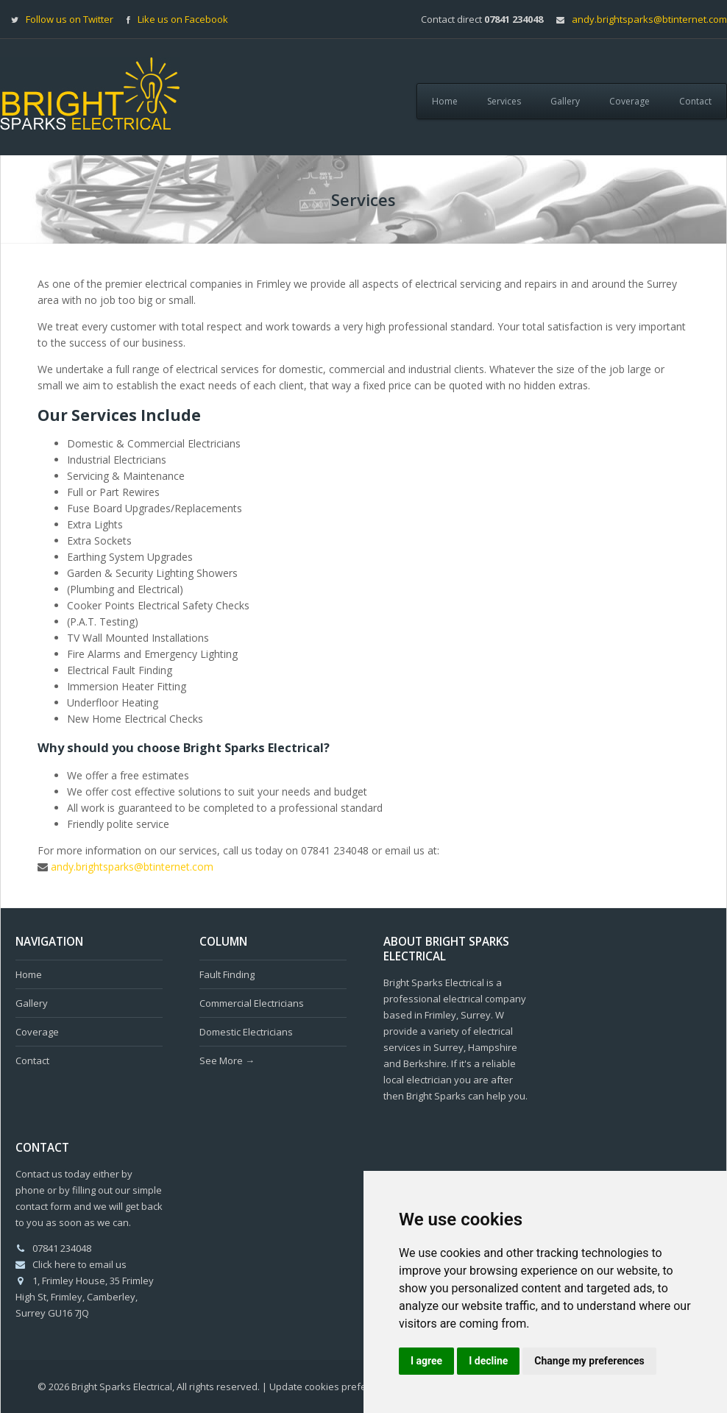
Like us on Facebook (183, 19)
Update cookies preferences (333, 1386)
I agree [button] (426, 1361)
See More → (227, 1060)
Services (504, 101)
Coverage (629, 101)
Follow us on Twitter (69, 19)
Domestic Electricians (246, 1031)
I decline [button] (488, 1361)
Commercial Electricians (251, 1003)
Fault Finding (227, 974)
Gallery (565, 101)
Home (445, 101)
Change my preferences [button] (589, 1361)
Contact (695, 101)
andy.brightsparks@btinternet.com (649, 19)
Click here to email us (79, 1264)
